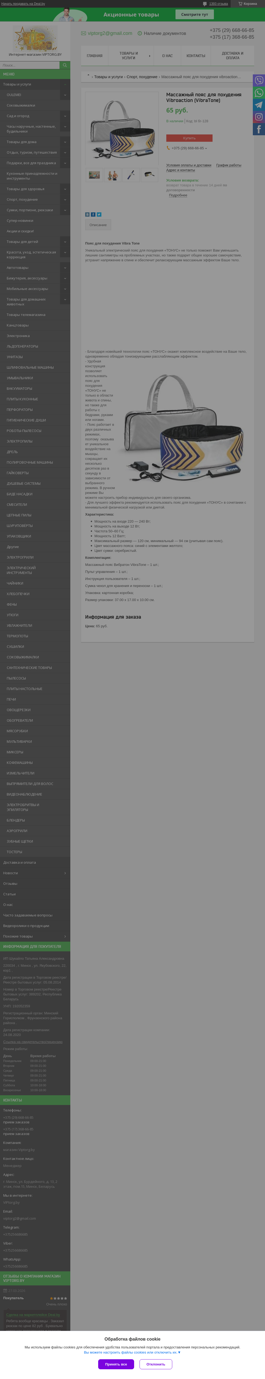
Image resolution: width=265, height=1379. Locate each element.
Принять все (116, 1364)
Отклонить (156, 1364)
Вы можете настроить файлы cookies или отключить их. (130, 1352)
